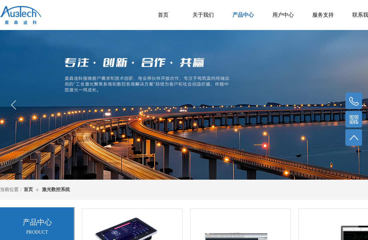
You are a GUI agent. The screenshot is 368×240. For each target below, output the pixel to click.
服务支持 (323, 15)
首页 (163, 15)
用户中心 (283, 15)
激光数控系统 (56, 189)
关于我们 (203, 15)
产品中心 (243, 15)
